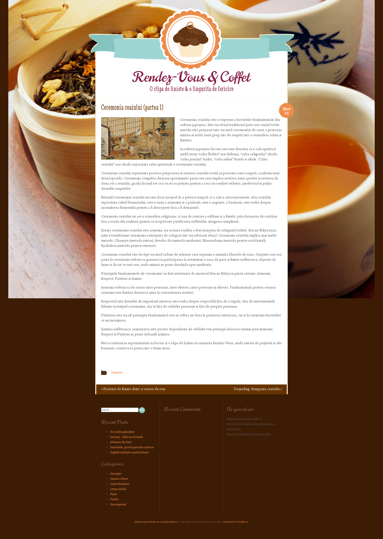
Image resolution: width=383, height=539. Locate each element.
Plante (113, 494)
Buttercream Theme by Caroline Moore (156, 521)
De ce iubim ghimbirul (122, 432)
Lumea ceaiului (118, 489)
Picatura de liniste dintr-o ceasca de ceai (133, 388)
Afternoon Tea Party (121, 442)
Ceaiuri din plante (119, 484)
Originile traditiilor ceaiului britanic (129, 452)
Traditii (116, 372)
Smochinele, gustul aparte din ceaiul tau (132, 447)
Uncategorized (118, 504)
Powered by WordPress (235, 521)
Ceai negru (115, 474)
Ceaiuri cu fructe (119, 479)
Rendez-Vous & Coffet (191, 77)
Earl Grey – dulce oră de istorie (126, 437)
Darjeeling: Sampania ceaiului (258, 388)
